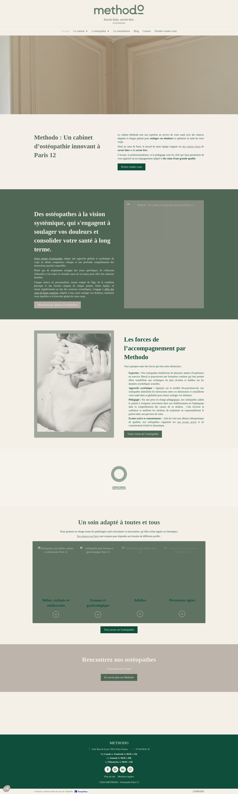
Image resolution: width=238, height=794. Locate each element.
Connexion (198, 791)
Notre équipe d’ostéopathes (48, 258)
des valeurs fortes (192, 146)
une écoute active (186, 422)
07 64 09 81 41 (143, 749)
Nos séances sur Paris (88, 536)
